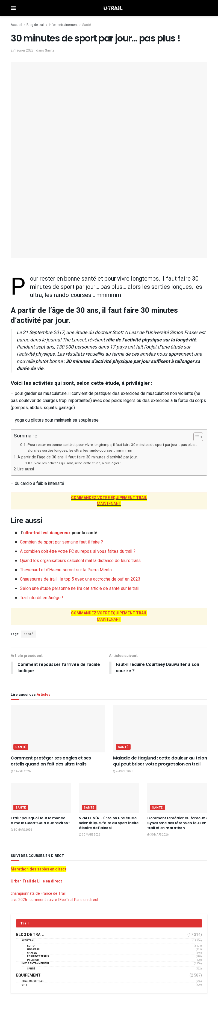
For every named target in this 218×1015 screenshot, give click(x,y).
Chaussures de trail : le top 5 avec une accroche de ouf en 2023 (80, 579)
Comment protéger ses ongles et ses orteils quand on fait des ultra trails (51, 761)
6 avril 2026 (21, 772)
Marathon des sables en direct (38, 869)
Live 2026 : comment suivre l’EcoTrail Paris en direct (54, 900)
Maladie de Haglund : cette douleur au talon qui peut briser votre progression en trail (160, 761)
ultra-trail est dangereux (46, 532)
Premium (33, 960)
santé (28, 634)
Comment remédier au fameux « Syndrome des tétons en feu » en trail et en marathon (177, 822)
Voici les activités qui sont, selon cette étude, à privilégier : (77, 463)
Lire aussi (25, 469)
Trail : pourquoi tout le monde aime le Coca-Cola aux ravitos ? (40, 820)
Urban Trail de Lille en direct (36, 881)
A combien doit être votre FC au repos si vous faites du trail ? (77, 551)
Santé (86, 24)
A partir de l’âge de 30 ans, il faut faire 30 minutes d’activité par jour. (77, 457)
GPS (24, 985)
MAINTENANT (109, 501)
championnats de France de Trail (38, 894)
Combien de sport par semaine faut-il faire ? (61, 542)
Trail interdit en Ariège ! (41, 597)
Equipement (28, 975)
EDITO (31, 946)
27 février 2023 (22, 50)
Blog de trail (35, 24)
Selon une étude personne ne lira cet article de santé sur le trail (79, 588)
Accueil (16, 24)
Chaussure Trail (33, 981)
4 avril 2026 (123, 772)
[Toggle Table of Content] (195, 437)
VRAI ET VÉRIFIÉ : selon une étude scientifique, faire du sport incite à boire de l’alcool (109, 822)
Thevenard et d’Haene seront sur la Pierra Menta (66, 570)
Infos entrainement (63, 24)
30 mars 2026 (21, 830)
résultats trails (38, 956)
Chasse (32, 953)
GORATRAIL (33, 949)
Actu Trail (28, 940)
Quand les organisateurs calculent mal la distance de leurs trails (80, 560)
